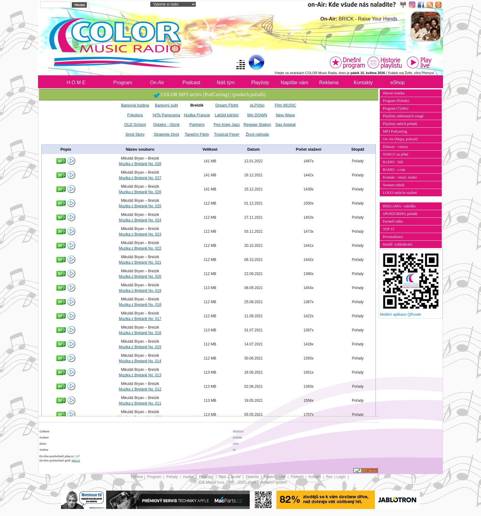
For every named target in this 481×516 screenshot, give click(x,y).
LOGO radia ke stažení (400, 192)
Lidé (283, 477)
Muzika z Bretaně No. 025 (140, 206)
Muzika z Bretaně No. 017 (140, 319)
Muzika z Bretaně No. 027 (140, 178)
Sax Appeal (285, 124)
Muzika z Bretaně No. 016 (140, 333)
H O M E (76, 82)
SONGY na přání (395, 154)
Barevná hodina (135, 105)
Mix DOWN (257, 115)
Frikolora (135, 115)
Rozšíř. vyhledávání (397, 244)
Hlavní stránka (393, 93)
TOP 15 (388, 229)
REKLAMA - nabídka (399, 206)
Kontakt (315, 477)
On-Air (157, 82)
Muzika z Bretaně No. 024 (140, 220)
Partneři (297, 477)
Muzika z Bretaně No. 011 (140, 403)
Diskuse (253, 477)
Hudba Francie (197, 115)
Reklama (328, 82)
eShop (398, 82)
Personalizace (393, 237)
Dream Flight (226, 105)
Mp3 (223, 477)
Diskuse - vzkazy (395, 147)
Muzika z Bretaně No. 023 (140, 234)
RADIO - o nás (394, 170)
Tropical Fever (227, 134)
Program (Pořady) (396, 101)
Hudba (189, 477)
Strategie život (166, 134)
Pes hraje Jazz (227, 124)
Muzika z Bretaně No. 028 (140, 164)
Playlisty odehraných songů (403, 116)
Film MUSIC (285, 105)
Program (122, 82)
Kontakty (363, 82)
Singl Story (135, 134)
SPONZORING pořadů (400, 214)
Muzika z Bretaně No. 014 (140, 361)
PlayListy (206, 477)
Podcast (191, 82)
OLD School (135, 124)
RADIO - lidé (393, 162)
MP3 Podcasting (395, 131)
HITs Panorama (166, 115)
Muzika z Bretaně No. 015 (140, 347)
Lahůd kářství (227, 115)
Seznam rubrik (393, 185)
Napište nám (294, 82)
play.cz (76, 460)
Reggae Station (257, 124)
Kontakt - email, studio (400, 177)
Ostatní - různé (166, 124)
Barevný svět (166, 105)
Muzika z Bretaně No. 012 (140, 389)
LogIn (342, 477)
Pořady (172, 477)
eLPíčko (257, 105)
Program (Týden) (395, 108)
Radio (269, 477)
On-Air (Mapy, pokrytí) (400, 139)
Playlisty (260, 82)
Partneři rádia (393, 221)
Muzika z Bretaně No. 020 (140, 276)
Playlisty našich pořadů (400, 124)
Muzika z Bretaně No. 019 (140, 290)
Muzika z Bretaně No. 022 (140, 248)
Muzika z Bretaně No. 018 (140, 305)
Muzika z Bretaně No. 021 (140, 262)
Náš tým (226, 82)
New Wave (285, 115)
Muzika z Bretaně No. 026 (140, 192)
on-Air (236, 477)
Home (138, 477)
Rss (329, 477)
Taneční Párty (197, 134)
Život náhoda (257, 134)
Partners (196, 124)
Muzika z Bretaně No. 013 (140, 375)
